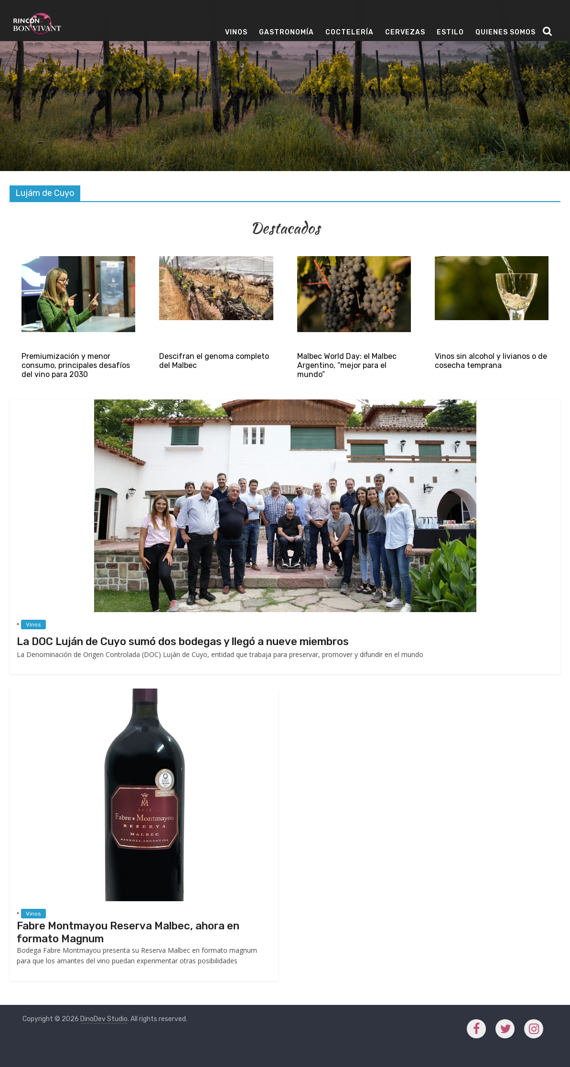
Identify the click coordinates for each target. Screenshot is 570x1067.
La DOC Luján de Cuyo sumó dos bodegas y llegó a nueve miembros (183, 641)
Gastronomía (286, 32)
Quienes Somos (505, 32)
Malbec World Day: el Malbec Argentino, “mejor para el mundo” (347, 365)
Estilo (450, 32)
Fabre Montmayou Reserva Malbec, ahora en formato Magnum (128, 932)
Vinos (236, 32)
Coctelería (349, 32)
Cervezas (405, 32)
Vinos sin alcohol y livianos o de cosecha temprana (491, 361)
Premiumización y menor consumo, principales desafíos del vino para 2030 (76, 365)
